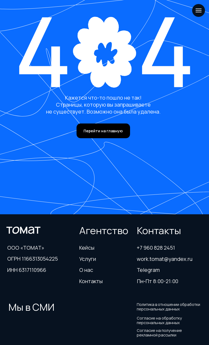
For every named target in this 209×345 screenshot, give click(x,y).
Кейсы (86, 247)
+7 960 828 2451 (156, 247)
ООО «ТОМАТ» (25, 247)
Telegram (148, 269)
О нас (86, 269)
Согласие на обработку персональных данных (159, 320)
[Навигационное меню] (199, 10)
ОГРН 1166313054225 (32, 258)
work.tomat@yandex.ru (164, 258)
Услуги (87, 258)
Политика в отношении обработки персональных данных (168, 307)
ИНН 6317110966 (26, 269)
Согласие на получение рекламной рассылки (159, 333)
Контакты (91, 281)
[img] (32, 324)
